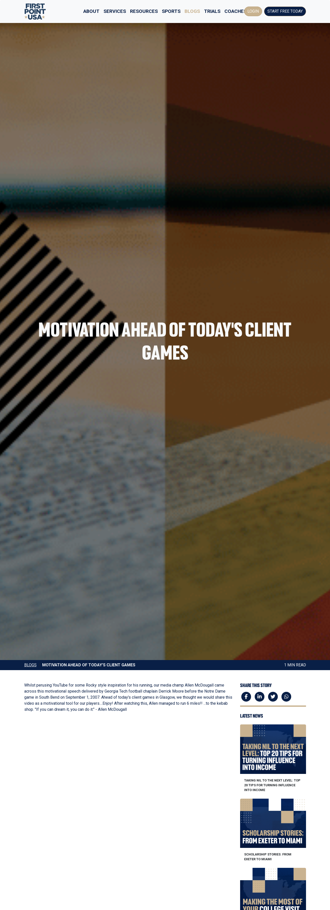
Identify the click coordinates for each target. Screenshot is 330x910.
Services (115, 11)
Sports (171, 11)
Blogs (192, 11)
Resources (144, 11)
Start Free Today (285, 11)
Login (253, 11)
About (91, 11)
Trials (212, 11)
